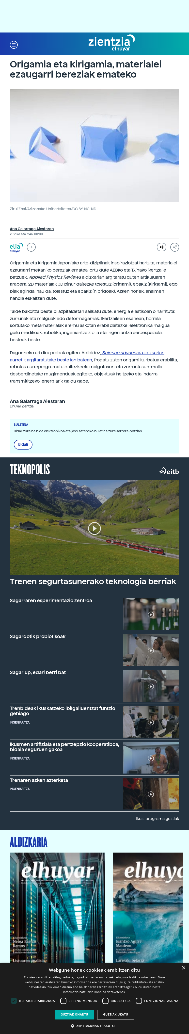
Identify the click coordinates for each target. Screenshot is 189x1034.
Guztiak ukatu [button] (115, 1014)
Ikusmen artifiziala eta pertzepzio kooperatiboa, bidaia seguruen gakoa (64, 747)
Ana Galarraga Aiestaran (32, 229)
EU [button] (31, 247)
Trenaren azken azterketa (39, 780)
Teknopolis (30, 469)
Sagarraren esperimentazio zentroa (51, 600)
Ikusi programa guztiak (157, 818)
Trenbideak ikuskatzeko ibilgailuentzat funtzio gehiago (62, 711)
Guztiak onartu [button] (74, 1014)
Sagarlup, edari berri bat (38, 672)
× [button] (183, 968)
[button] (14, 44)
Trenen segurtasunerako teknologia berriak (93, 581)
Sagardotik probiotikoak (37, 636)
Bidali (23, 444)
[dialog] (94, 998)
